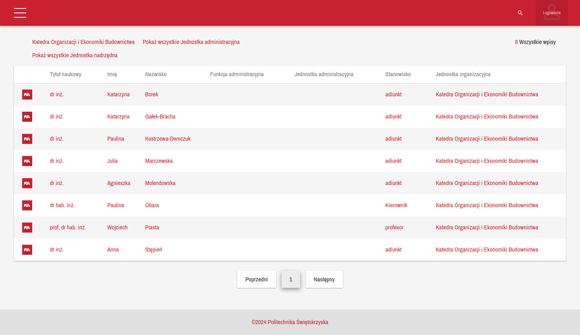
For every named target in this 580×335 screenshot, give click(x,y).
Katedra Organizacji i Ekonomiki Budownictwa (487, 94)
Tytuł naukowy (69, 74)
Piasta (152, 227)
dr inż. (57, 94)
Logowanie (552, 12)
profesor (394, 227)
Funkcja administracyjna (241, 74)
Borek (151, 94)
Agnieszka (118, 183)
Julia (112, 160)
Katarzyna (118, 94)
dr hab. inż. (62, 205)
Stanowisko (402, 74)
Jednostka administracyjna (327, 74)
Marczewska (158, 160)
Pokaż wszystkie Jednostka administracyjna (191, 41)
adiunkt (393, 94)
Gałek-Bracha (160, 116)
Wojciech (117, 227)
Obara (152, 205)
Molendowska (160, 183)
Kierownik (396, 205)
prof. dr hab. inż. (68, 227)
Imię (115, 74)
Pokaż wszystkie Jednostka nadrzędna (75, 55)
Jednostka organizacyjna (467, 74)
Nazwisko (159, 74)
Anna (113, 249)
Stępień (153, 249)
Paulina (115, 138)
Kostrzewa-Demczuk (168, 138)
